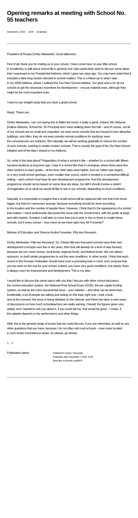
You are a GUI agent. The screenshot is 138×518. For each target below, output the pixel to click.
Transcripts (78, 353)
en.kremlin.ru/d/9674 (72, 360)
